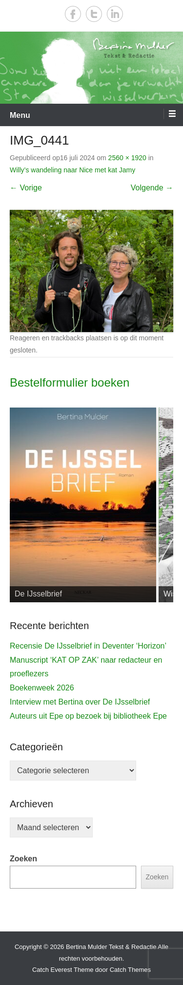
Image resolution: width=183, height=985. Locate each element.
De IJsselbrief (38, 594)
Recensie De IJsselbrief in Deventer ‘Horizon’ (88, 646)
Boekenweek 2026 (42, 688)
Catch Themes (130, 969)
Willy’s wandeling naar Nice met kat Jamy (72, 170)
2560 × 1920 (127, 158)
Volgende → (152, 188)
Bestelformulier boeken (69, 382)
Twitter (94, 14)
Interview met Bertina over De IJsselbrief (80, 702)
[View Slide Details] (83, 505)
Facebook (73, 14)
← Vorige (26, 188)
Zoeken (23, 859)
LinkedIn (115, 14)
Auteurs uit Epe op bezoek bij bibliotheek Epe (88, 716)
